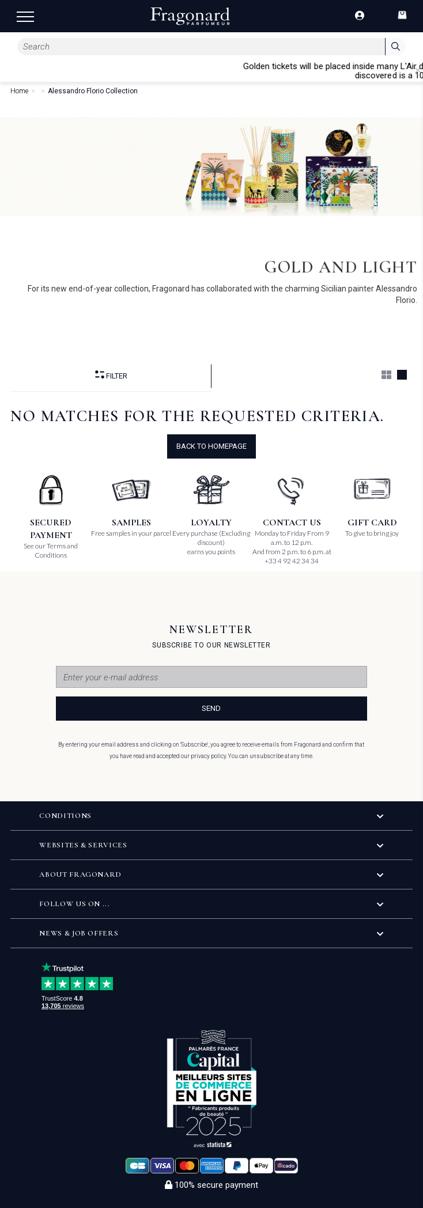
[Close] (418, 70)
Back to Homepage (211, 446)
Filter (111, 375)
